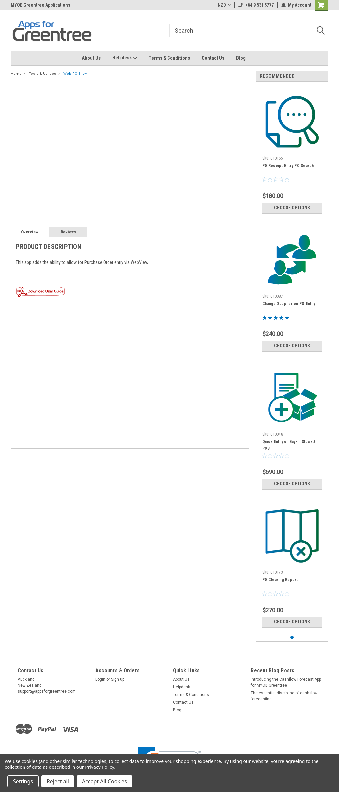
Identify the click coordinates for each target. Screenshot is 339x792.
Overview (29, 231)
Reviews (68, 231)
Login (100, 679)
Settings (23, 781)
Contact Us (213, 58)
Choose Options (292, 207)
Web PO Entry (75, 74)
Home (16, 74)
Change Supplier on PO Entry (288, 303)
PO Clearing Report (280, 579)
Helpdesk (124, 58)
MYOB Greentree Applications (40, 5)
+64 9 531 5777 (256, 5)
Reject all (58, 781)
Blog (241, 58)
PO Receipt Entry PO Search (288, 165)
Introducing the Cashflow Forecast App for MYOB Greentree (286, 682)
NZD (224, 5)
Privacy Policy (99, 767)
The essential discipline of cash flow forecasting (284, 696)
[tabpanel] (292, 152)
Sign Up (117, 679)
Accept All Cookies (104, 781)
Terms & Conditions (169, 58)
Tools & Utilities (42, 74)
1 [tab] (292, 637)
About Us (91, 58)
